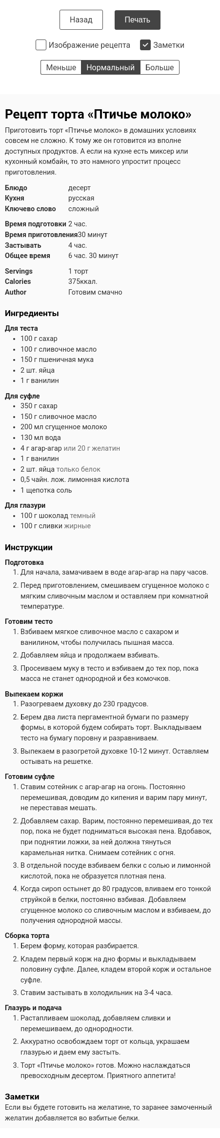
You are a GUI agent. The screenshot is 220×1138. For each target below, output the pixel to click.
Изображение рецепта (90, 45)
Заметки (168, 45)
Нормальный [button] (110, 67)
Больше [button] (159, 67)
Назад (81, 19)
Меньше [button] (61, 67)
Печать (137, 20)
